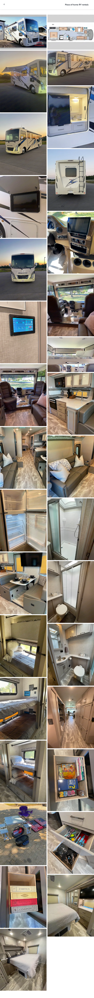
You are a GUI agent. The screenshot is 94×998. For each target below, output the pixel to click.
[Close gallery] (4, 4)
